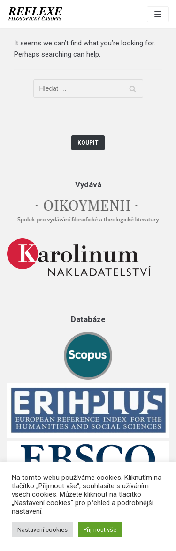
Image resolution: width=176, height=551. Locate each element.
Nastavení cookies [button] (42, 529)
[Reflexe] (35, 14)
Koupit (88, 143)
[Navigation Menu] (158, 14)
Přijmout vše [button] (100, 529)
